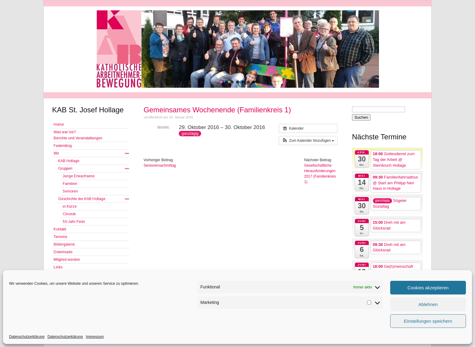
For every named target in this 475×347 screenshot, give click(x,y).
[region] (237, 49)
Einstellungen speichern (428, 321)
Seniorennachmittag (160, 165)
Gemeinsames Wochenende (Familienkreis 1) (217, 110)
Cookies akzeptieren (428, 287)
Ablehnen (427, 304)
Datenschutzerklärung (27, 337)
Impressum (95, 337)
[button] (221, 81)
